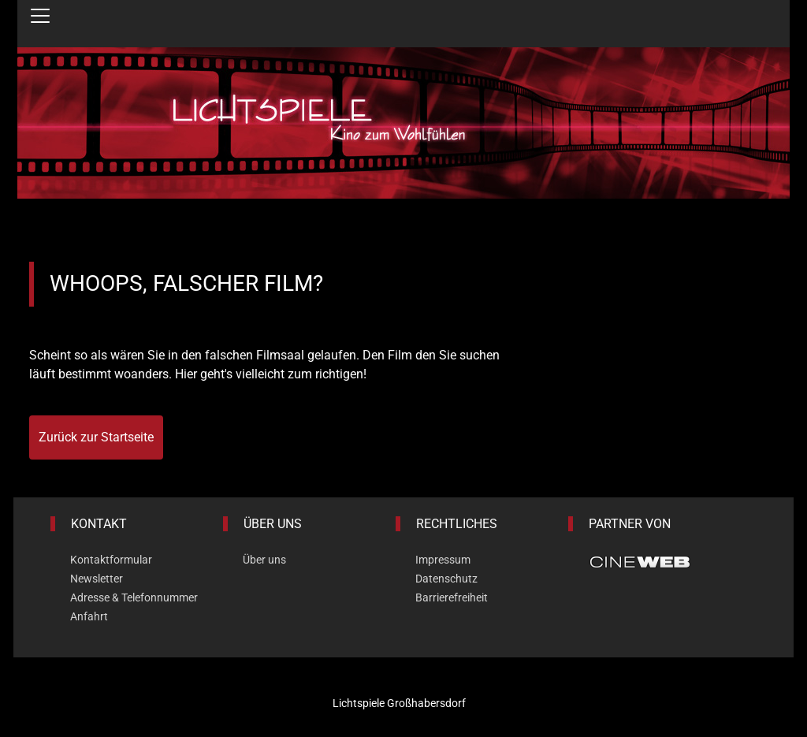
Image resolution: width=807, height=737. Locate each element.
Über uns (264, 559)
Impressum (442, 559)
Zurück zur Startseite (96, 437)
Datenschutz (446, 578)
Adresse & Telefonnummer (134, 597)
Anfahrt (89, 616)
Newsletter (96, 578)
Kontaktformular (111, 559)
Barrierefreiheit (451, 597)
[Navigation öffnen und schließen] (40, 16)
